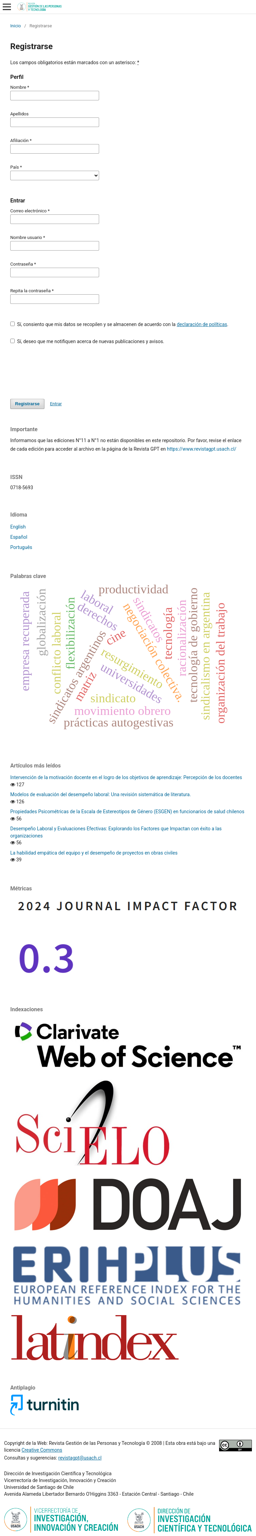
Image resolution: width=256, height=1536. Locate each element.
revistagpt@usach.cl (80, 1458)
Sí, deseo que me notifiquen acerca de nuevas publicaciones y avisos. (87, 341)
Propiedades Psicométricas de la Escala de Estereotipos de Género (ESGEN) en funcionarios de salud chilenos (127, 811)
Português (21, 547)
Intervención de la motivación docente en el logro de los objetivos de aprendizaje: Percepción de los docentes (126, 777)
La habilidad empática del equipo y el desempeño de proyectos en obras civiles (93, 853)
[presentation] (62, 368)
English (18, 527)
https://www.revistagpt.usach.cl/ (202, 449)
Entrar (56, 403)
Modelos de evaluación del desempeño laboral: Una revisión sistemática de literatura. (100, 794)
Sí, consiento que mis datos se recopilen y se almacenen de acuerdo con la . (119, 324)
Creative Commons (42, 1450)
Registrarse (27, 403)
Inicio (15, 25)
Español (18, 537)
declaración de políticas (202, 324)
